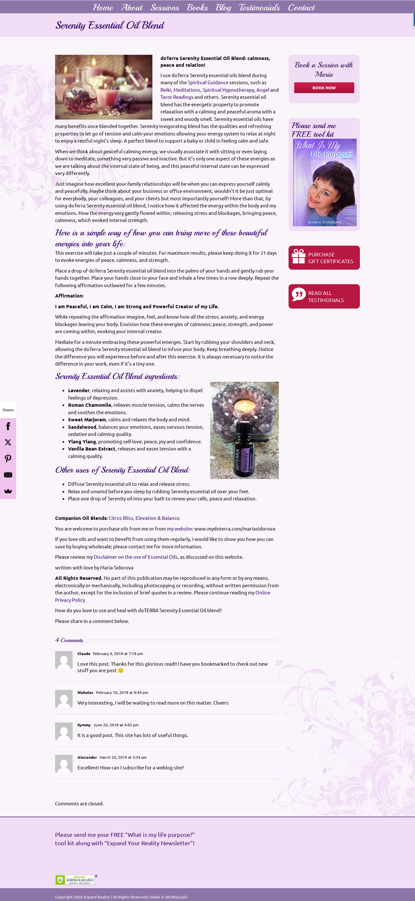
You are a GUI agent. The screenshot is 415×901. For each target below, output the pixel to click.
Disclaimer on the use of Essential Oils (136, 557)
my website (179, 528)
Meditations (186, 90)
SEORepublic (176, 896)
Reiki (165, 90)
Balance (170, 518)
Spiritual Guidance (208, 82)
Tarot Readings (177, 97)
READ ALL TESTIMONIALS (318, 295)
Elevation (146, 518)
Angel (262, 90)
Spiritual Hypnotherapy (228, 90)
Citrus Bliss (121, 518)
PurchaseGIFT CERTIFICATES (322, 256)
